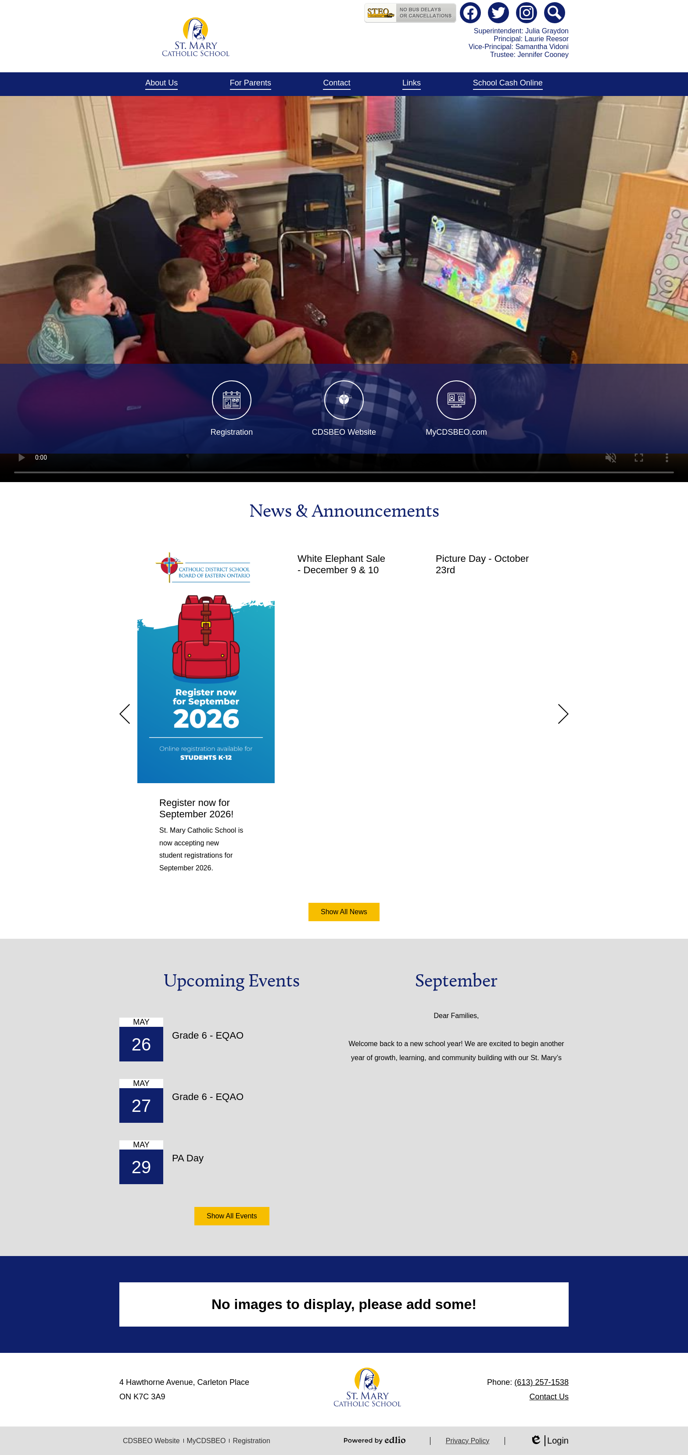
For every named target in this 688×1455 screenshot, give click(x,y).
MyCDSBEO (206, 1440)
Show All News (344, 912)
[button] (161, 84)
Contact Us (549, 1396)
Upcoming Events (232, 980)
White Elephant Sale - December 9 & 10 (341, 564)
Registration (251, 1440)
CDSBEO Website (151, 1440)
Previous (124, 714)
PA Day (188, 1158)
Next (563, 714)
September (456, 980)
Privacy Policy (468, 1440)
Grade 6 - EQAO (208, 1035)
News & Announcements (344, 511)
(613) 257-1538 (541, 1382)
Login (549, 1440)
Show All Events (232, 1216)
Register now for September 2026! (196, 808)
